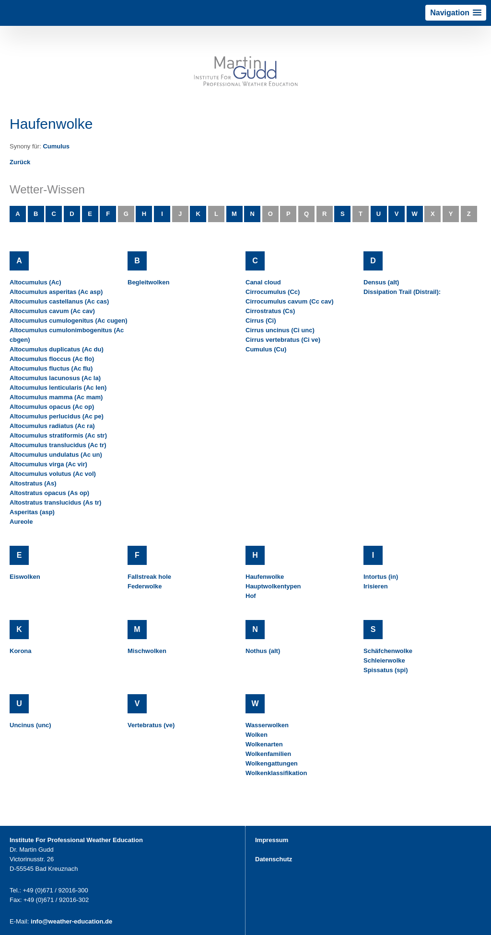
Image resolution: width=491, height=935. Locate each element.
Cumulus (56, 146)
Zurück (20, 162)
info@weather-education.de (71, 921)
